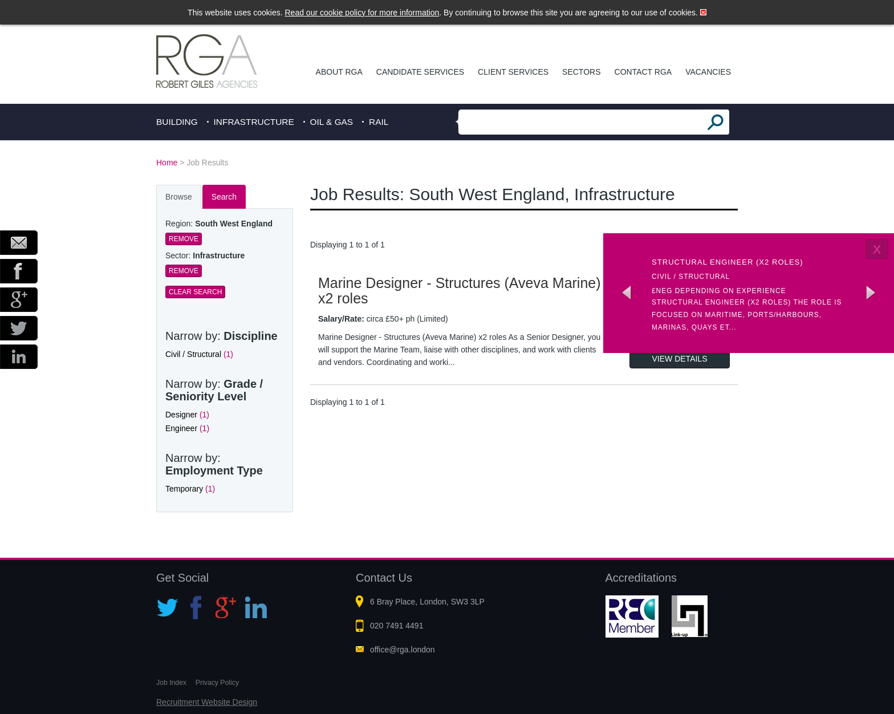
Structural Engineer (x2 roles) (727, 262)
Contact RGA (643, 71)
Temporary (190, 488)
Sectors (581, 71)
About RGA (339, 71)
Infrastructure (254, 122)
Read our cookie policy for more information (362, 12)
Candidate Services (420, 71)
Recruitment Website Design (206, 702)
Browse (178, 196)
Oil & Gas (331, 122)
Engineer (187, 428)
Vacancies (708, 71)
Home (166, 162)
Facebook (19, 271)
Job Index (171, 683)
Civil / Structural (199, 354)
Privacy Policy (217, 683)
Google (19, 299)
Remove (183, 239)
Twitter (19, 328)
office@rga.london (402, 649)
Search (224, 196)
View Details (680, 358)
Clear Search (195, 292)
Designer (187, 414)
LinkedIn (19, 356)
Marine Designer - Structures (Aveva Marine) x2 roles (459, 291)
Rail (378, 122)
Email (19, 242)
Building (177, 122)
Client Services (513, 71)
